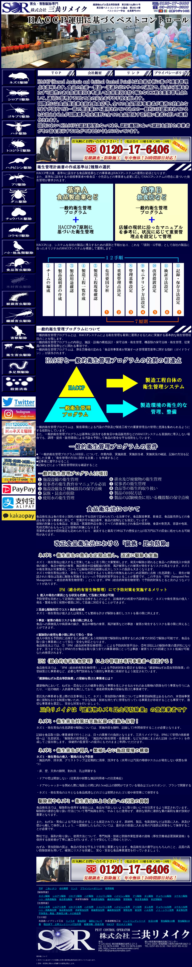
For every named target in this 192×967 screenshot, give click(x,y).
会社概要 (63, 888)
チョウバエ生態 (163, 907)
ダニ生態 (148, 907)
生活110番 (153, 921)
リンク (74, 888)
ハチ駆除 (89, 896)
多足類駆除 (156, 899)
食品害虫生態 (65, 910)
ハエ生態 (148, 910)
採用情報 (109, 888)
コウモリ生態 (180, 907)
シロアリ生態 (59, 907)
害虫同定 (81, 921)
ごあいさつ (51, 888)
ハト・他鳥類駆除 (47, 899)
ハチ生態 (89, 907)
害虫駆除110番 (168, 921)
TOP (41, 888)
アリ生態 (137, 907)
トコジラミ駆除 (104, 896)
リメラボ (70, 921)
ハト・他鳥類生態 (47, 910)
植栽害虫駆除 (97, 899)
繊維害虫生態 (114, 910)
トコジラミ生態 (104, 907)
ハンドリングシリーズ (134, 921)
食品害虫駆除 (65, 899)
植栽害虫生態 (97, 910)
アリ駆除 (137, 896)
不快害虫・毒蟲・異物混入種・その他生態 (60, 913)
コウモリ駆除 (180, 896)
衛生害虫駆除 (141, 899)
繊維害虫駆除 (114, 899)
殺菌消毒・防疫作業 (94, 924)
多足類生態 (181, 910)
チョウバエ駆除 (163, 896)
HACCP (110, 924)
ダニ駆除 (148, 896)
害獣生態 (127, 910)
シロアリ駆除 (59, 896)
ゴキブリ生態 (75, 907)
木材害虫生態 (81, 910)
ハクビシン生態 (122, 907)
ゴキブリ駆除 (75, 896)
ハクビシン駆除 (122, 896)
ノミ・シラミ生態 (165, 910)
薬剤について (95, 921)
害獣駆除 (127, 899)
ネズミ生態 (44, 907)
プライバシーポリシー (91, 888)
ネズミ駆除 (44, 896)
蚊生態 (138, 910)
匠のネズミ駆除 (124, 924)
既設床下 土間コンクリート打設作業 (62, 924)
